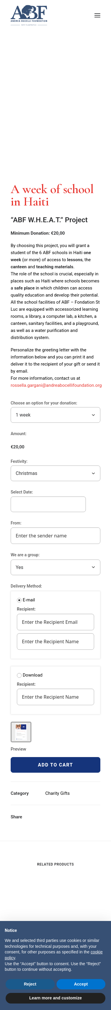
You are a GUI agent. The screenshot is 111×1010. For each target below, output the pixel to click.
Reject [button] (30, 984)
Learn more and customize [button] (55, 998)
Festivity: (19, 461)
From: (19, 523)
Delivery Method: (26, 586)
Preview (18, 749)
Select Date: (22, 492)
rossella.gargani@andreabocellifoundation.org (56, 385)
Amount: (18, 433)
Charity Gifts (57, 793)
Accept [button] (81, 984)
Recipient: (30, 609)
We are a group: (28, 554)
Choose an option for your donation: (44, 403)
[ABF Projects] (55, 15)
